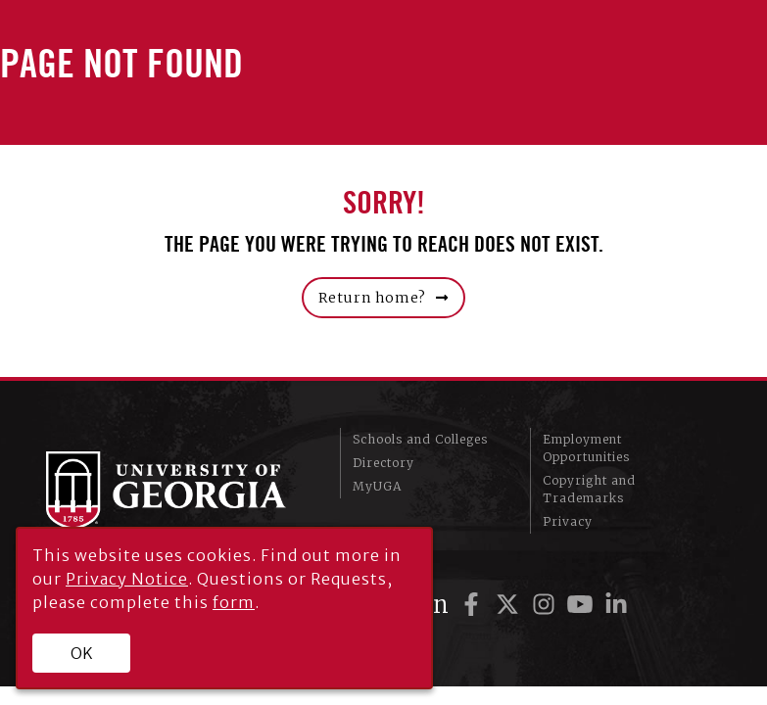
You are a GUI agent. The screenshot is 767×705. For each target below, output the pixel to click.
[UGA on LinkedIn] (616, 604)
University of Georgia (178, 490)
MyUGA (377, 486)
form (234, 602)
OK (82, 653)
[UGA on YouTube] (583, 604)
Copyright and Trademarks (589, 489)
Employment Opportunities (586, 448)
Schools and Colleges (420, 439)
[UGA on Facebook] (474, 604)
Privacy (568, 521)
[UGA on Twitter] (511, 604)
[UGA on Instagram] (547, 604)
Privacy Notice (127, 578)
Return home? (372, 297)
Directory (383, 462)
